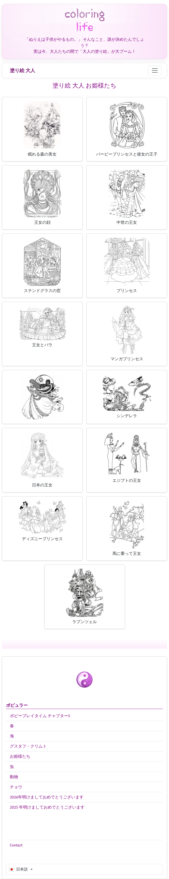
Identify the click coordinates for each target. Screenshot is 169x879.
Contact (16, 845)
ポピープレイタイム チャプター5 (40, 715)
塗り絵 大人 (22, 70)
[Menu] (155, 70)
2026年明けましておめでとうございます (47, 797)
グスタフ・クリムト (28, 746)
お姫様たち (20, 756)
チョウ (16, 787)
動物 (14, 776)
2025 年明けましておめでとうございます (47, 807)
